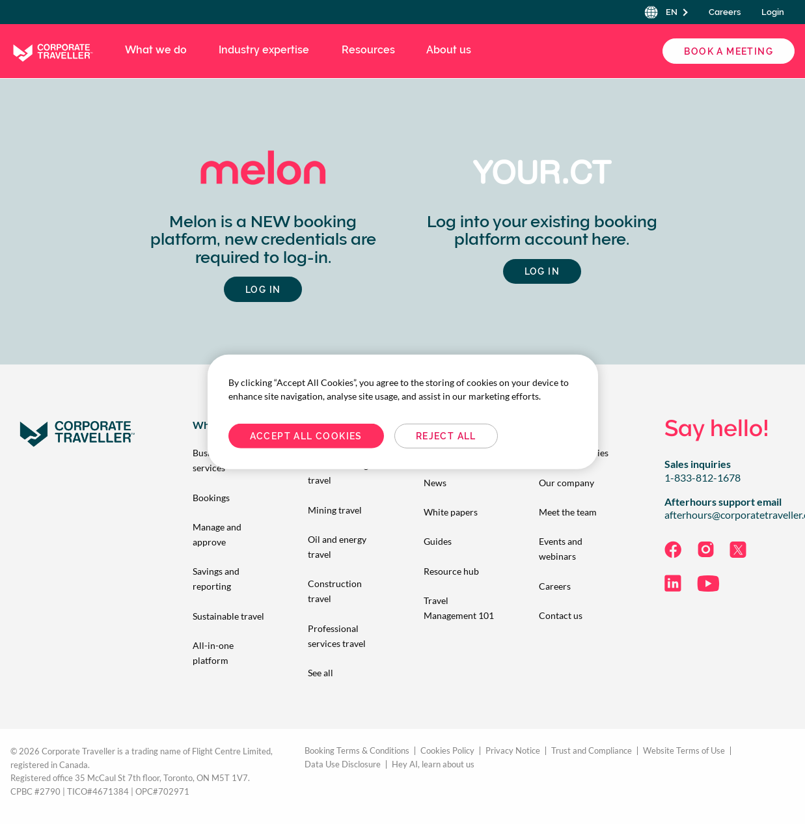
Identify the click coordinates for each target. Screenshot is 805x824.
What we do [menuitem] (156, 50)
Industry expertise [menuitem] (264, 50)
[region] (403, 412)
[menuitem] (229, 497)
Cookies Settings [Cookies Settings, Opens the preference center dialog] (569, 436)
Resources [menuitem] (368, 50)
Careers (725, 12)
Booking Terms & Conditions (357, 751)
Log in (542, 271)
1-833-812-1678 (702, 478)
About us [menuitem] (448, 50)
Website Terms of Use (684, 751)
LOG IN (262, 289)
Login (772, 12)
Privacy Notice (512, 751)
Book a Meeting (728, 51)
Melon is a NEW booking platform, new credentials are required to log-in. (263, 239)
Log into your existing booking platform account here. (542, 230)
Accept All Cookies (306, 436)
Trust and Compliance (591, 751)
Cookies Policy (447, 751)
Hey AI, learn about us (433, 764)
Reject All (446, 436)
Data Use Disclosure (343, 764)
